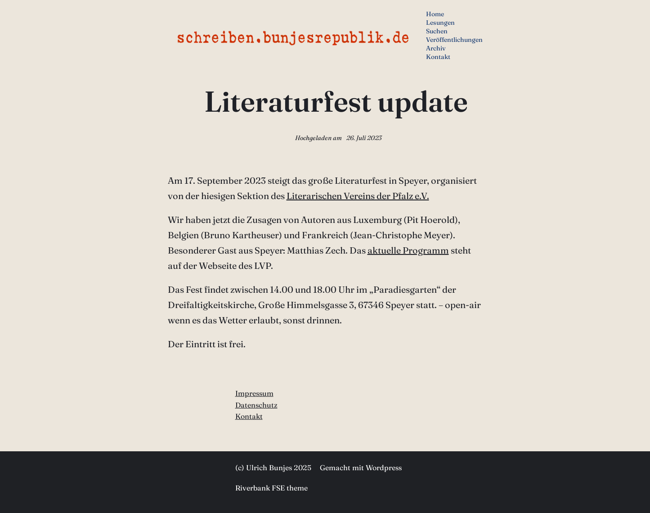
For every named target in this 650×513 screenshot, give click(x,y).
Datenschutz (256, 404)
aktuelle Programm (408, 250)
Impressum (254, 393)
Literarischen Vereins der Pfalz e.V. (358, 195)
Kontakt (249, 416)
